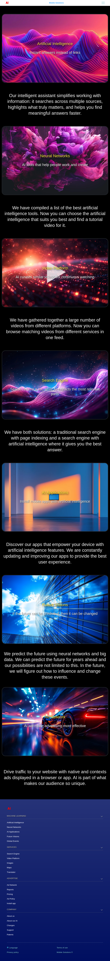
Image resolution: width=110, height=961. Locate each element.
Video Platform (13, 858)
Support (10, 930)
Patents (10, 935)
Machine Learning (16, 816)
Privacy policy (13, 952)
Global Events (13, 841)
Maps (9, 867)
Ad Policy (11, 899)
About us (10, 916)
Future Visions (13, 836)
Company (11, 909)
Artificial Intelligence (15, 822)
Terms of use (62, 948)
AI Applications (13, 832)
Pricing (10, 894)
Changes (11, 925)
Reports (10, 889)
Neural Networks (14, 827)
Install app (11, 903)
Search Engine (13, 854)
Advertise (12, 878)
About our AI (12, 921)
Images (10, 863)
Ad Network (12, 885)
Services (11, 847)
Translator (11, 872)
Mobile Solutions (56, 3)
